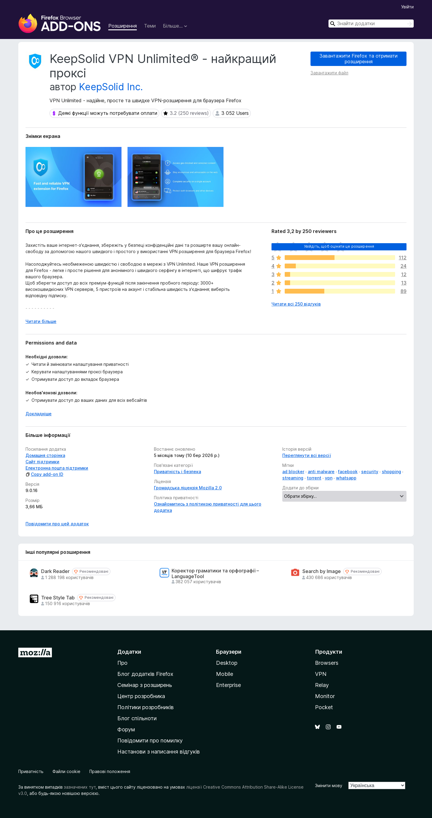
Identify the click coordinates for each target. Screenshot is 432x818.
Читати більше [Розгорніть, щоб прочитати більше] (41, 321)
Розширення (122, 26)
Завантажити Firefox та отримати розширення (359, 58)
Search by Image (321, 571)
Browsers (326, 663)
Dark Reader (55, 571)
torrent (314, 477)
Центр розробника (141, 696)
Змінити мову (328, 785)
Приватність (31, 771)
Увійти (407, 6)
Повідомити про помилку (150, 740)
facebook (348, 471)
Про (122, 663)
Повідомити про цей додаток (57, 523)
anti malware (321, 471)
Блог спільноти (137, 718)
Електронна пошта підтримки (57, 467)
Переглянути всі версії (306, 455)
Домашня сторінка (45, 455)
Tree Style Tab (58, 598)
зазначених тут (80, 787)
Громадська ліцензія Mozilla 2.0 (188, 487)
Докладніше (39, 413)
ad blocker (293, 471)
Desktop (226, 663)
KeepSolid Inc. (111, 87)
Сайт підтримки (42, 461)
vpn (328, 477)
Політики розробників (145, 707)
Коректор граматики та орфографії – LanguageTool (215, 573)
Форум (126, 729)
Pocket (324, 707)
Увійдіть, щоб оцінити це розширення (339, 246)
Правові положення (109, 771)
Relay (322, 685)
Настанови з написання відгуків (158, 751)
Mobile (224, 674)
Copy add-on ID (44, 474)
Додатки (129, 652)
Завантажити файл (329, 72)
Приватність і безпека (177, 471)
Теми (150, 26)
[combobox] (371, 23)
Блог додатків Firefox (145, 674)
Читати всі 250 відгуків (296, 303)
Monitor (325, 696)
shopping (391, 471)
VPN (320, 674)
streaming (292, 477)
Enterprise (228, 685)
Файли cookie (66, 771)
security (369, 471)
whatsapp (346, 477)
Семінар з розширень (144, 685)
